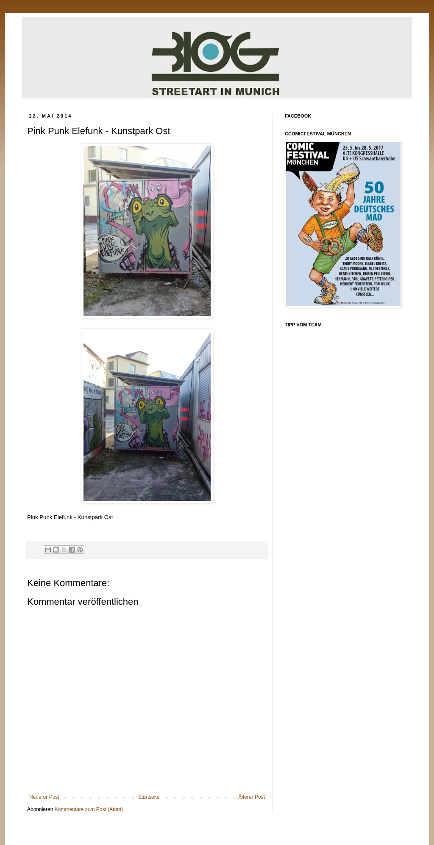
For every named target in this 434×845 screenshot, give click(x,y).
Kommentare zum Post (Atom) (89, 809)
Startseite (149, 797)
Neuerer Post (44, 797)
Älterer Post (251, 797)
